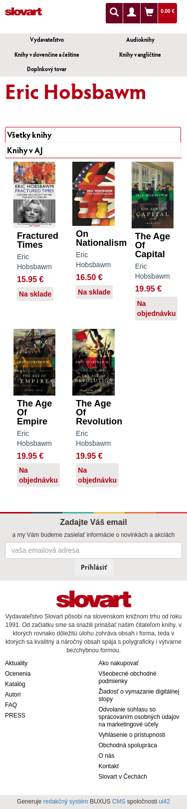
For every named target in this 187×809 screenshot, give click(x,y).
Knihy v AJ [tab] (25, 150)
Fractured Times (37, 240)
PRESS (15, 715)
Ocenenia (17, 673)
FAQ (11, 705)
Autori (12, 694)
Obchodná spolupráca (128, 745)
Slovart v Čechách (123, 776)
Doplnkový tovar (46, 69)
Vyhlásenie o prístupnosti (132, 734)
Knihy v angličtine (140, 54)
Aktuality (16, 663)
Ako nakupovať (119, 663)
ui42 (164, 801)
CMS (119, 801)
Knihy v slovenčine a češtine (46, 54)
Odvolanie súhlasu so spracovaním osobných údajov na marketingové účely (139, 717)
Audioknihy (140, 39)
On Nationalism (101, 238)
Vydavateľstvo (47, 39)
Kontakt (109, 766)
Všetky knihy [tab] (29, 134)
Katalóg (15, 684)
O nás (107, 755)
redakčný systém (65, 801)
